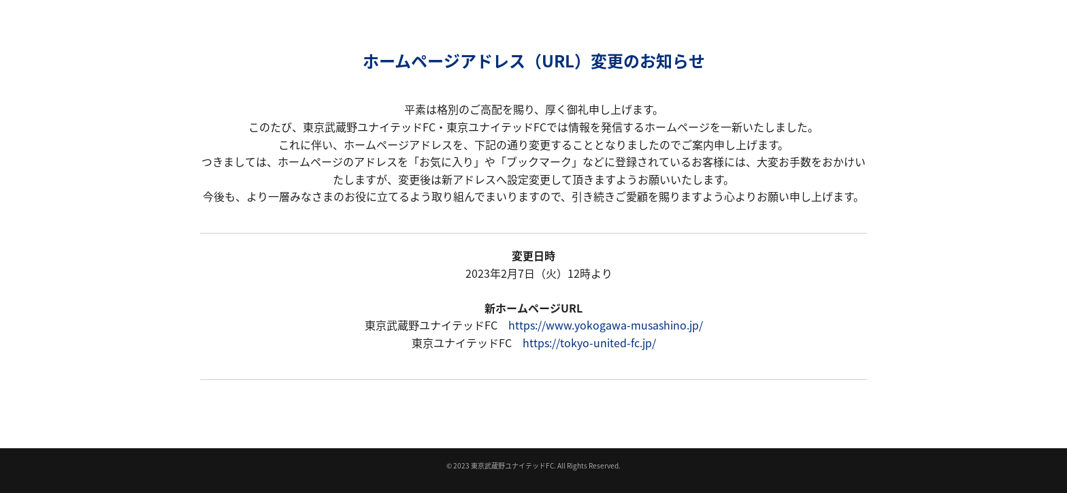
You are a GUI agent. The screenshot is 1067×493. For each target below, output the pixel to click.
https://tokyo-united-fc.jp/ (589, 342)
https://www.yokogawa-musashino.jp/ (605, 325)
